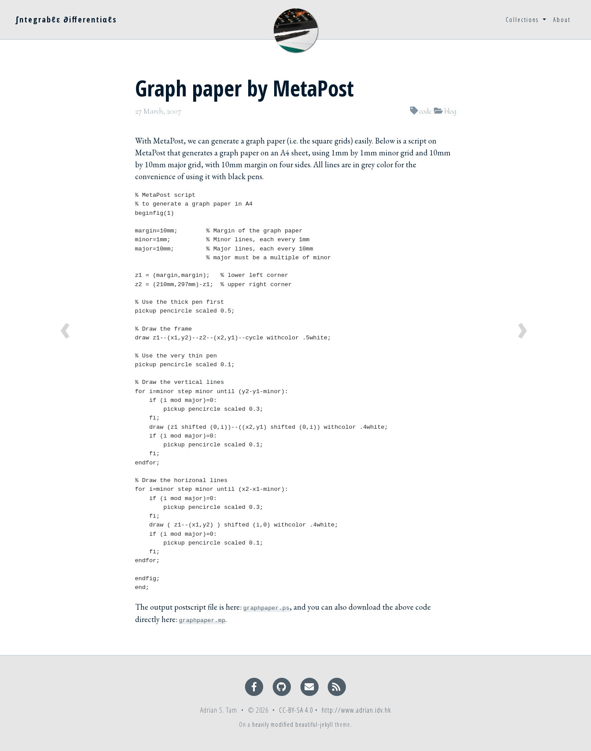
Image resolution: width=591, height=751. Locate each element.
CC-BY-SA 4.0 (296, 710)
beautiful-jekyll (314, 724)
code (425, 111)
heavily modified (273, 724)
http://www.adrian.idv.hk (356, 710)
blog (450, 111)
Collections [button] (523, 19)
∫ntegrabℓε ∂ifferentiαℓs (66, 19)
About (561, 19)
